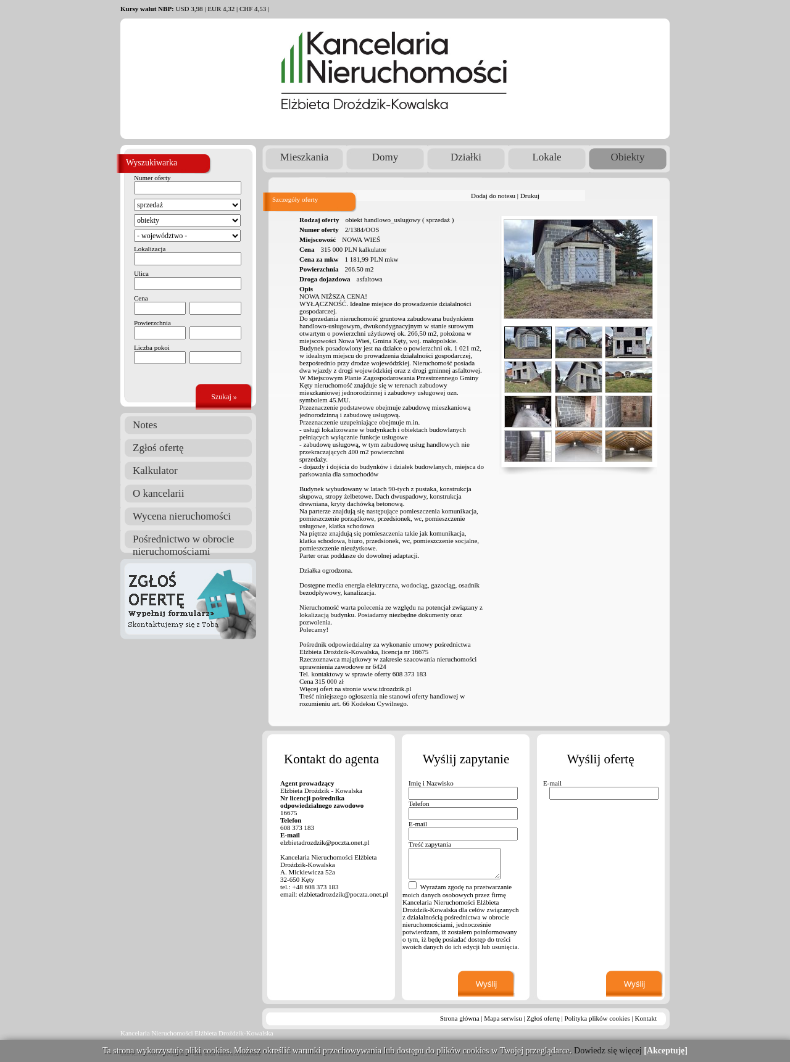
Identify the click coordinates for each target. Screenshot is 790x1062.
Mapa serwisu (503, 1018)
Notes (145, 425)
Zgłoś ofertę (158, 448)
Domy (385, 157)
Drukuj (529, 195)
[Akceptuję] (666, 1050)
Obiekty (628, 157)
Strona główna (460, 1018)
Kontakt (646, 1018)
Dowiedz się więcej (608, 1050)
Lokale (546, 157)
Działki (466, 157)
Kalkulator (155, 470)
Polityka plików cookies (597, 1018)
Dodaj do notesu (493, 195)
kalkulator (372, 249)
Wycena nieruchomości (182, 516)
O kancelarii (159, 493)
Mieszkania (304, 157)
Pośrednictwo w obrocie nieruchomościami (183, 541)
